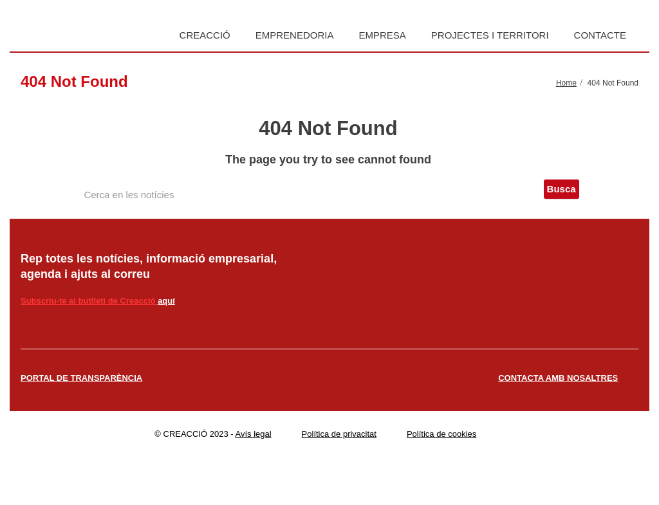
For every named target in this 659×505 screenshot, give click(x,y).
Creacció (205, 35)
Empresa (381, 35)
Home (566, 82)
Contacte (600, 35)
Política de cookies (441, 434)
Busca (561, 188)
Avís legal (254, 434)
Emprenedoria (294, 35)
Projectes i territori (490, 35)
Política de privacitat (339, 434)
